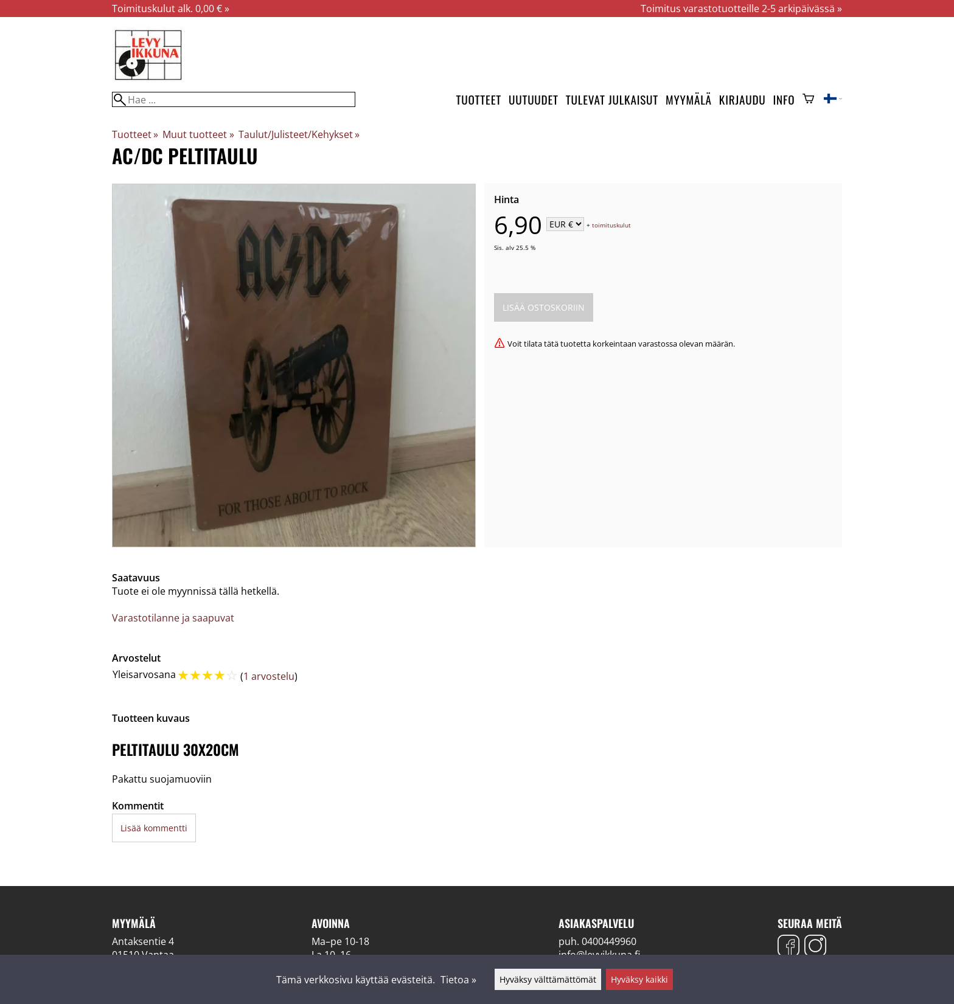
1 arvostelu (268, 676)
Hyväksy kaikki (639, 979)
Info (784, 99)
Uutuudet (534, 99)
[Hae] (233, 99)
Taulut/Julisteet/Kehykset (299, 134)
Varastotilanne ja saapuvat (173, 618)
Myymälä (689, 99)
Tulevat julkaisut (612, 99)
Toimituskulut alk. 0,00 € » (170, 8)
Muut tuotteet (198, 134)
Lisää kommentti (153, 828)
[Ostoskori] (808, 99)
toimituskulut (611, 225)
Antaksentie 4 (143, 941)
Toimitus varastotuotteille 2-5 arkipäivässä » (741, 8)
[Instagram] (815, 947)
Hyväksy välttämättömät (548, 979)
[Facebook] (788, 947)
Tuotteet (478, 99)
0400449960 (609, 941)
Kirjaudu (742, 99)
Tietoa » (458, 979)
